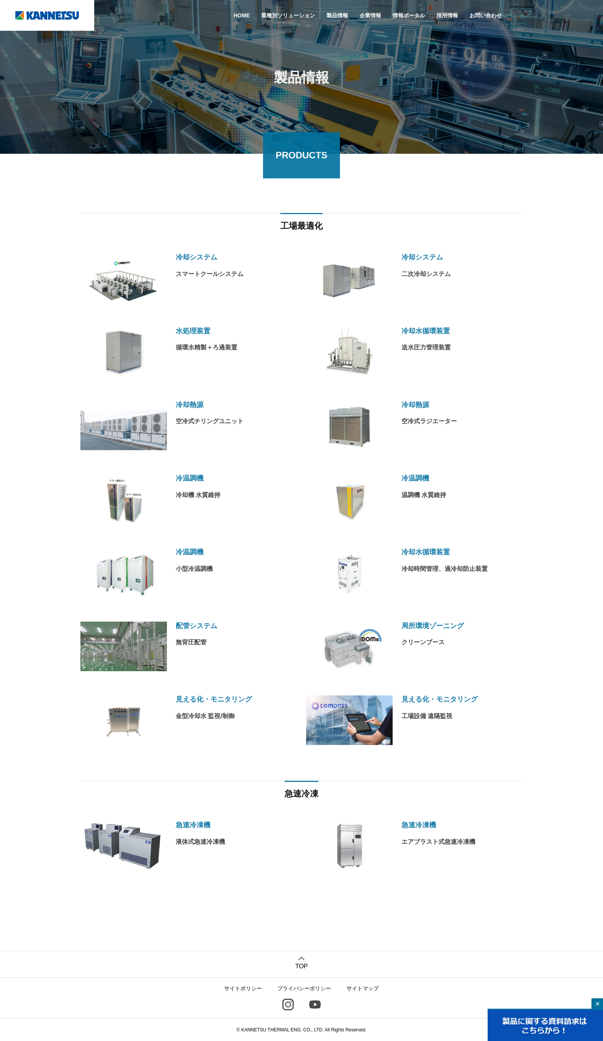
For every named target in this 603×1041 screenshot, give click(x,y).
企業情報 (370, 15)
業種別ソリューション (288, 15)
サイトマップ (362, 988)
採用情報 (447, 15)
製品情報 (337, 15)
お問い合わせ (486, 15)
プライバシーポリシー (304, 988)
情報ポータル (409, 15)
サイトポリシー (243, 988)
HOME (241, 15)
